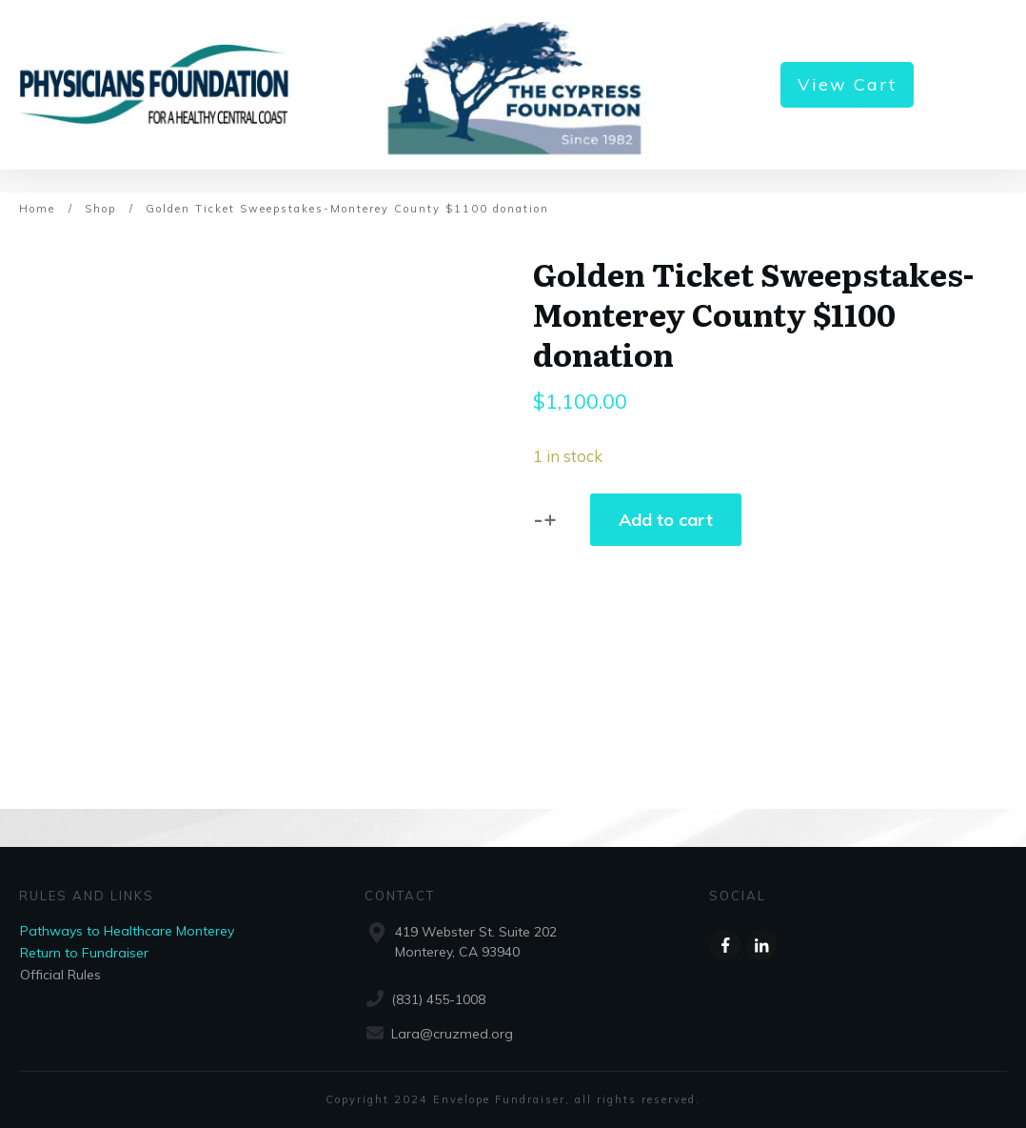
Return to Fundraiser (84, 952)
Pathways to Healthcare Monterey (127, 930)
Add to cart (666, 520)
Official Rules (60, 974)
